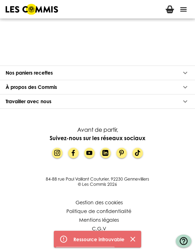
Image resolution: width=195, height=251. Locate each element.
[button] (97, 73)
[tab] (170, 9)
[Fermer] (132, 239)
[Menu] (183, 9)
